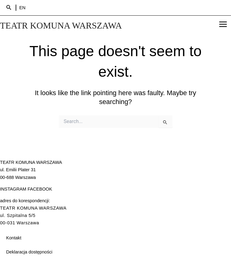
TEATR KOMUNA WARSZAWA (61, 25)
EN (22, 7)
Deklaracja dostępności (29, 251)
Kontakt (13, 237)
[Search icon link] (9, 8)
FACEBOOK (40, 189)
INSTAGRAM (13, 189)
